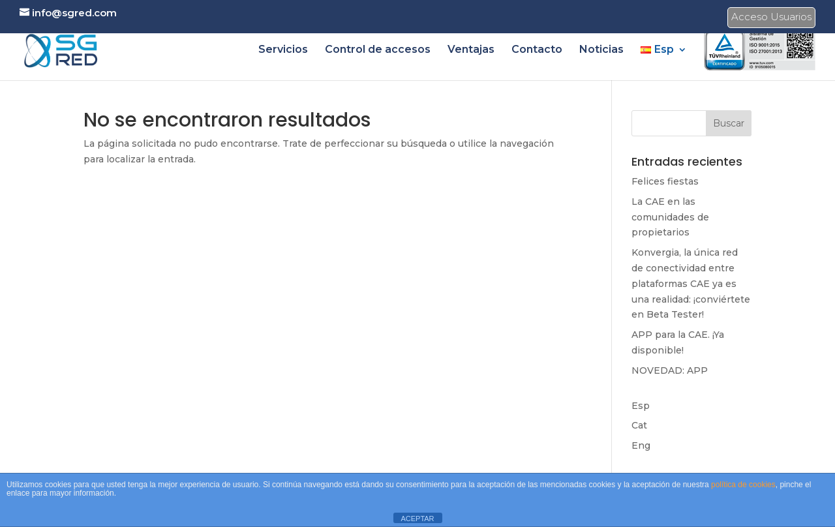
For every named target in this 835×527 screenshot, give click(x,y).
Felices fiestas (665, 181)
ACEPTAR (417, 518)
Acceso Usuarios (771, 18)
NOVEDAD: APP (669, 370)
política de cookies (743, 484)
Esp (640, 406)
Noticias (601, 50)
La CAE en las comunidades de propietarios (670, 217)
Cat (639, 425)
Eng (640, 445)
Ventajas (471, 50)
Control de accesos (378, 50)
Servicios (283, 50)
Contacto (536, 50)
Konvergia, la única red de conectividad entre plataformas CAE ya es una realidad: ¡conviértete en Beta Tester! (690, 283)
